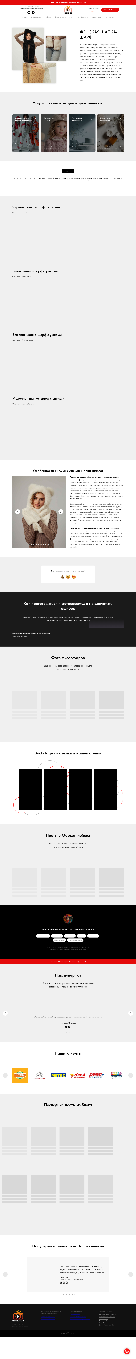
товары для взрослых (43, 960)
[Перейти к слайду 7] (40, 526)
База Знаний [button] (36, 17)
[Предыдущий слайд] (17, 493)
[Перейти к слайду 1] (29, 526)
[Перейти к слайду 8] (41, 526)
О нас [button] (24, 17)
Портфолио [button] (82, 17)
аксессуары (81, 960)
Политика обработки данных (78, 1340)
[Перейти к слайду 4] (66, 1318)
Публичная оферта (75, 1338)
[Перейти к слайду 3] (33, 526)
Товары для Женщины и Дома (107, 1340)
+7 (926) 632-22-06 (93, 8)
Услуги (71, 17)
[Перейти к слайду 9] (43, 526)
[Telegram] (33, 13)
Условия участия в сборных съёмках (80, 1343)
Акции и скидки (97, 17)
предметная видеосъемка (75, 964)
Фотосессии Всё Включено (106, 1345)
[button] (110, 10)
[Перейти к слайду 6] (38, 526)
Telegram (93, 11)
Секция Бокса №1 (104, 1347)
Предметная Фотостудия (48, 1343)
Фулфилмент (60, 17)
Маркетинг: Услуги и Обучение (107, 1338)
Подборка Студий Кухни (48, 1340)
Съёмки (48, 17)
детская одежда (70, 960)
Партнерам (110, 17)
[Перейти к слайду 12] (48, 526)
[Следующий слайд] (60, 493)
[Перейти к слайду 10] (45, 526)
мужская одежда (93, 960)
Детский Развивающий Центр (107, 1349)
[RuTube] (28, 13)
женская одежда (57, 960)
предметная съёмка (59, 964)
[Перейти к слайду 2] (31, 526)
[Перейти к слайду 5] (36, 526)
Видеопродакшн (103, 1343)
